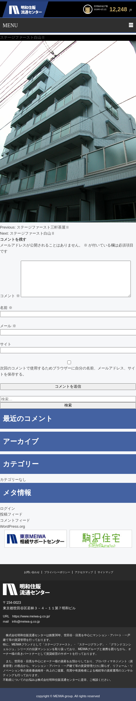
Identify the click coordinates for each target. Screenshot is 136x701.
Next (130, 539)
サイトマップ (105, 572)
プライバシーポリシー (57, 572)
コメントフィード (15, 520)
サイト (5, 344)
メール (8, 326)
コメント (10, 296)
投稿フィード (11, 514)
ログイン (7, 508)
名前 (6, 308)
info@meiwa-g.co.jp (26, 621)
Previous (6, 539)
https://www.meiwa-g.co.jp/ (31, 616)
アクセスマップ (84, 572)
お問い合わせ (32, 572)
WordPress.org (12, 526)
